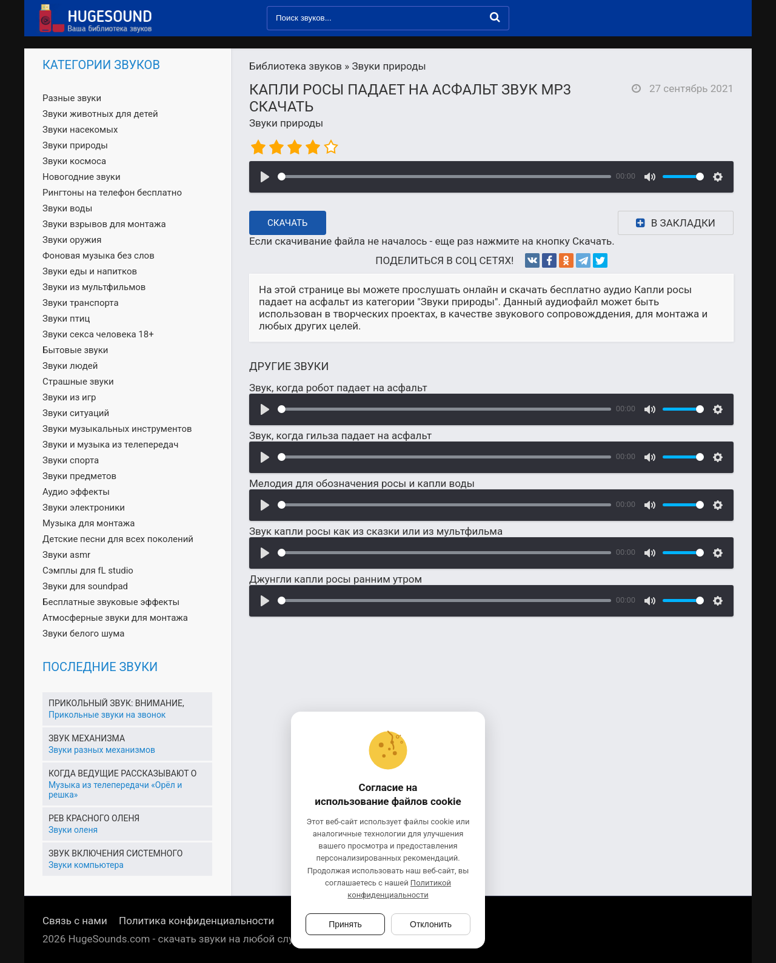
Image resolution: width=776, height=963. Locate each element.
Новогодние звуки (81, 176)
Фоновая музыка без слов (98, 255)
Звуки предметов (79, 476)
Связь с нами (74, 921)
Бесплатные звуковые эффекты (110, 602)
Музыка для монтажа (88, 523)
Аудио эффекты (76, 491)
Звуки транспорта (80, 302)
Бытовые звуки (75, 350)
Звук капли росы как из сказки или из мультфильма (376, 531)
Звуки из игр (69, 397)
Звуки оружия (71, 239)
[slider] (444, 176)
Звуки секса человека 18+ (98, 334)
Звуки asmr (66, 554)
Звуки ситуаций (75, 413)
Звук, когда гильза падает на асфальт (340, 435)
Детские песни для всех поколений (117, 539)
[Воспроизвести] (265, 177)
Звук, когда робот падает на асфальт (338, 388)
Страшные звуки (78, 381)
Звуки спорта (70, 460)
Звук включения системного (115, 853)
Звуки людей (70, 365)
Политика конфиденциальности (196, 921)
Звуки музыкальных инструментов (117, 428)
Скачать (287, 222)
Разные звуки (71, 98)
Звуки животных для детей (100, 113)
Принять (345, 924)
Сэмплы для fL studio (87, 570)
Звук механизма (86, 738)
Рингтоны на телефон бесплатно (112, 192)
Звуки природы (286, 123)
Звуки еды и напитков (89, 271)
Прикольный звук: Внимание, (116, 703)
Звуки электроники (83, 507)
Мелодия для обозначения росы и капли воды (362, 483)
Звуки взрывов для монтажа (104, 224)
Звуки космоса (74, 161)
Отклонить (431, 924)
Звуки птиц (66, 318)
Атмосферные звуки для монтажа (115, 617)
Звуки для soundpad (85, 586)
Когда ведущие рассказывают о (122, 773)
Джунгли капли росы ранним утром (335, 579)
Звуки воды (67, 208)
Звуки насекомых (80, 129)
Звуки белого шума (83, 633)
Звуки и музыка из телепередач (110, 444)
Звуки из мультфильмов (94, 287)
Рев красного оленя (93, 818)
